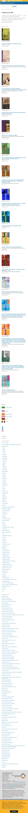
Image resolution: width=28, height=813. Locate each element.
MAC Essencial (4, 695)
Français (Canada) (7, 416)
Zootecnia (4, 574)
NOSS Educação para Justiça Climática (8, 703)
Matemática (4, 540)
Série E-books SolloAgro (6, 744)
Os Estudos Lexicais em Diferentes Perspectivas (10, 708)
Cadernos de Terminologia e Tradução (8, 619)
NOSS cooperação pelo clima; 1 (7, 701)
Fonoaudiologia (5, 503)
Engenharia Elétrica (5, 555)
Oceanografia (4, 545)
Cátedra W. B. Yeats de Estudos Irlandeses (9, 631)
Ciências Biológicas (5, 446)
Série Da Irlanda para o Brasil (7, 739)
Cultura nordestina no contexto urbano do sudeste (12, 291)
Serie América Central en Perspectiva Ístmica (9, 728)
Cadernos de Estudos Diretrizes (7, 616)
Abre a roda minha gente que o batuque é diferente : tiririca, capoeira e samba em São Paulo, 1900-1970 (14, 158)
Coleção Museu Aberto (6, 662)
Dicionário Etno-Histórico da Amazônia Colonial (11, 43)
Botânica (3, 449)
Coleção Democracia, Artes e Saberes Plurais (9, 646)
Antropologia (4, 483)
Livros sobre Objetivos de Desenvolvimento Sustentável (11, 444)
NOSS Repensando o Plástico (7, 705)
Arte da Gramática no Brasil (6, 604)
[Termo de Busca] (7, 6)
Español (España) (7, 414)
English (5, 411)
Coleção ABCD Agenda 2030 (6, 633)
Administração (4, 513)
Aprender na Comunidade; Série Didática (9, 601)
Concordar (14, 811)
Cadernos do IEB (5, 621)
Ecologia (3, 447)
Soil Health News (5, 760)
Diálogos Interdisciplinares (6, 680)
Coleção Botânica (5, 638)
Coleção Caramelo (5, 641)
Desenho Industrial (5, 520)
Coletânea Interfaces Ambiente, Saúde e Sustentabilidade (11, 672)
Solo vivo (3, 762)
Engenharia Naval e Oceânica (7, 565)
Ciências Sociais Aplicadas (6, 508)
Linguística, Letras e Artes (6, 586)
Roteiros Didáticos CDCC (6, 723)
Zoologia (3, 453)
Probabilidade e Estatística (7, 535)
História (3, 486)
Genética (3, 451)
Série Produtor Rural (5, 751)
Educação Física (5, 493)
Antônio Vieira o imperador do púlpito (9, 135)
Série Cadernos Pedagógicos (6, 734)
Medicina (3, 495)
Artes (3, 591)
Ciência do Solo (5, 572)
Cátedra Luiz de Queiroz (6, 626)
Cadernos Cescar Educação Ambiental (8, 613)
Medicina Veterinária (6, 581)
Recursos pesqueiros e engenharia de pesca (9, 584)
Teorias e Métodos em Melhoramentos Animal (10, 763)
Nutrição (3, 500)
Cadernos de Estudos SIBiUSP (7, 618)
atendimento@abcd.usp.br (20, 781)
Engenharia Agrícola (5, 577)
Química (3, 537)
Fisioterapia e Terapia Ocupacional (8, 506)
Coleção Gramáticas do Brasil (7, 655)
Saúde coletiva (4, 501)
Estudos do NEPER (5, 690)
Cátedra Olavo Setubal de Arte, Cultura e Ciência (10, 628)
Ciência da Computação (6, 544)
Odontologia (4, 496)
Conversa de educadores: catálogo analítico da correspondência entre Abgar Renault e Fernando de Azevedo (14, 89)
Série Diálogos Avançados (6, 740)
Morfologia (4, 454)
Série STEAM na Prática (6, 756)
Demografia (4, 525)
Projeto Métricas (4, 715)
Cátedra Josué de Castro (6, 624)
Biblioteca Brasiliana (5, 606)
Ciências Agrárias (5, 571)
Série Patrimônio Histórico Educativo (8, 748)
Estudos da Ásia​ (4, 688)
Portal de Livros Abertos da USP (9, 3)
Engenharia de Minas (6, 550)
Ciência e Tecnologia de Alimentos (8, 582)
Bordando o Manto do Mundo (7, 608)
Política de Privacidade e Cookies (14, 808)
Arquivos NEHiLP (5, 603)
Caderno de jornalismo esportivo (7, 609)
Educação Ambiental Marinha (7, 685)
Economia (4, 523)
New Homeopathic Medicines (7, 698)
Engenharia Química (5, 554)
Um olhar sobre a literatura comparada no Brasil (11, 225)
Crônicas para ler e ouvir (6, 675)
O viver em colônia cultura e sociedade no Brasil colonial (13, 65)
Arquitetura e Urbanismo (6, 518)
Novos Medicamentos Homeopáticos (8, 700)
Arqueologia (4, 478)
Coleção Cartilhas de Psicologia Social (8, 643)
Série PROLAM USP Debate (6, 753)
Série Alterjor (4, 727)
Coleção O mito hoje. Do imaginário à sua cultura (10, 660)
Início (3, 9)
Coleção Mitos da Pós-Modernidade (8, 658)
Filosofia (3, 488)
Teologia (3, 490)
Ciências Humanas (5, 471)
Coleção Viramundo (5, 670)
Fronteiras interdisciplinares (7, 691)
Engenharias (4, 547)
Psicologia (4, 481)
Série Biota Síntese (5, 730)
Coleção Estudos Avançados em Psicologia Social (10, 651)
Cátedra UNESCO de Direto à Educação (8, 630)
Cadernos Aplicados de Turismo (7, 611)
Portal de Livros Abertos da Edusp (16, 799)
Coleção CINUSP (4, 645)
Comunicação (4, 512)
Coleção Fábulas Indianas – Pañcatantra (8, 653)
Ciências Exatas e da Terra (6, 532)
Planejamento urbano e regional (7, 527)
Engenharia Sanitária (6, 559)
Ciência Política (5, 485)
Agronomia (4, 576)
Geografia (4, 480)
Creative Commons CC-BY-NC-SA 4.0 (13, 785)
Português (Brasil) (7, 407)
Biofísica (3, 464)
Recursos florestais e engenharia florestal (9, 579)
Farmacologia (4, 456)
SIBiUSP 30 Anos (4, 758)
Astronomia (4, 542)
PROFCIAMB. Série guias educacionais (8, 713)
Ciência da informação (6, 510)
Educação (4, 473)
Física (3, 533)
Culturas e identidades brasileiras (8, 389)
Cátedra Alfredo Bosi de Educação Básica (9, 623)
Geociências (4, 538)
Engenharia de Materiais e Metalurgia (8, 560)
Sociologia (4, 474)
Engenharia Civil (5, 549)
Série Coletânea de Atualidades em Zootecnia (9, 737)
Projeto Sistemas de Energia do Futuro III (9, 717)
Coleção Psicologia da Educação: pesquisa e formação (11, 668)
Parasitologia (4, 468)
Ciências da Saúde (5, 491)
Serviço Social (4, 528)
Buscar (14, 6)
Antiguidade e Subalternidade (7, 599)
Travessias (3, 767)
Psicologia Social (4, 718)
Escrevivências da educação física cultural (9, 686)
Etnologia (4, 476)
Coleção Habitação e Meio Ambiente (8, 656)
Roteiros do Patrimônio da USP (7, 725)
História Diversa (4, 693)
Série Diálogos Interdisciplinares (7, 742)
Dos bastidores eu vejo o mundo (7, 683)
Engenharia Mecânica (6, 552)
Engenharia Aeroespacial (6, 567)
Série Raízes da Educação (6, 755)
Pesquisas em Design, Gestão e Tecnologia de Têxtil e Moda (12, 712)
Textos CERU (4, 765)
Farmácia (3, 505)
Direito (3, 522)
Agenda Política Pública (6, 597)
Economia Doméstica (6, 530)
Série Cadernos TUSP (5, 735)
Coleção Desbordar (5, 648)
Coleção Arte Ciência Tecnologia (7, 635)
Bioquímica (4, 463)
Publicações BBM (5, 720)
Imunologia (4, 466)
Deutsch (5, 419)
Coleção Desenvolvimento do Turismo (8, 650)
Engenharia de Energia (6, 569)
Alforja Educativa (5, 596)
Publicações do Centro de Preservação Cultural (10, 722)
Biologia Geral (4, 459)
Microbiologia (4, 458)
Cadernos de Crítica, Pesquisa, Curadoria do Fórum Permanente (13, 614)
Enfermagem (4, 498)
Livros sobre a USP (5, 442)
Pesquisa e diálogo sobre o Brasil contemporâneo (11, 246)
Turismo (3, 515)
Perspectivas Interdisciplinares (7, 710)
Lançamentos (4, 438)
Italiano (5, 421)
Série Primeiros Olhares (6, 750)
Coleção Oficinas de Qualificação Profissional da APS (11, 663)
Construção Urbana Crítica (6, 673)
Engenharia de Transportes (7, 564)
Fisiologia (4, 461)
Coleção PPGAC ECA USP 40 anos (7, 665)
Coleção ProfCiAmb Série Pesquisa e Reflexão (9, 667)
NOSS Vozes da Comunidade (6, 707)
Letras (3, 589)
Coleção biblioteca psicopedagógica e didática (9, 636)
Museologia (4, 517)
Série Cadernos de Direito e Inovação (8, 732)
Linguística (4, 587)
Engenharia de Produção (6, 557)
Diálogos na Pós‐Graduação (6, 681)
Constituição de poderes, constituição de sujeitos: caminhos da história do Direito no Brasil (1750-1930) (14, 204)
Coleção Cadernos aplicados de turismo (8, 640)
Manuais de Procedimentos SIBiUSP (8, 696)
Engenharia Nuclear (5, 562)
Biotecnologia (4, 469)
